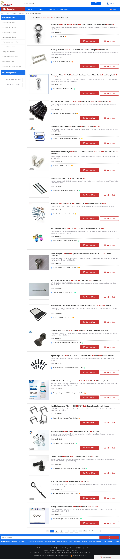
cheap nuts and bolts (8, 51)
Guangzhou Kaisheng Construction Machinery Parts (69, 468)
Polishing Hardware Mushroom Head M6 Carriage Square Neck (80, 50)
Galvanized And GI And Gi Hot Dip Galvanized (78, 203)
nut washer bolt (51, 542)
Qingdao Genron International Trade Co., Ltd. (66, 138)
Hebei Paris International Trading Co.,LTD (65, 190)
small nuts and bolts (8, 22)
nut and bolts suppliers (9, 27)
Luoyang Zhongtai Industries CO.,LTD (64, 113)
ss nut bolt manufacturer (36, 542)
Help (66, 548)
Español (61, 550)
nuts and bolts (109, 542)
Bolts (27, 13)
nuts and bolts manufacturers (11, 66)
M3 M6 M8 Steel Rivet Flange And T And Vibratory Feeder (80, 381)
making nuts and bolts (9, 37)
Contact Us (60, 548)
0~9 (89, 553)
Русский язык (54, 550)
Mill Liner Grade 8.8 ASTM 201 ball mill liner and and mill (81, 101)
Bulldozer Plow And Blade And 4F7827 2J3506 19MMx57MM (79, 331)
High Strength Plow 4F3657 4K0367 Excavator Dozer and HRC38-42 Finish (82, 356)
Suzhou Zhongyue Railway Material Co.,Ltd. (66, 518)
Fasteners (21, 13)
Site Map (72, 548)
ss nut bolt (23, 542)
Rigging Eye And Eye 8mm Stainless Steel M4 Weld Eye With (83, 25)
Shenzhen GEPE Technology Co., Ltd (64, 443)
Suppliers (52, 9)
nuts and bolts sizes (8, 47)
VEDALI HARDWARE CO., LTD (62, 62)
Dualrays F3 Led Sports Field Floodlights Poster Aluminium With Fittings (81, 305)
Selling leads (64, 9)
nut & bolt (15, 542)
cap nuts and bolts (8, 61)
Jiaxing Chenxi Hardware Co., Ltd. (63, 292)
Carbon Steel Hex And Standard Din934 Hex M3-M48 (75, 431)
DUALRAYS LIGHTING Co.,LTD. (62, 317)
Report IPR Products (13, 85)
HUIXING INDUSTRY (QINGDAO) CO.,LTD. (65, 493)
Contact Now (89, 41)
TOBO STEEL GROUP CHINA (61, 165)
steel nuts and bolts (96, 542)
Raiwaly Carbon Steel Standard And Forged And (74, 507)
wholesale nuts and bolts (10, 56)
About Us (53, 548)
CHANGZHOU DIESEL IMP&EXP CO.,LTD (65, 267)
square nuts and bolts (9, 32)
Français (45, 550)
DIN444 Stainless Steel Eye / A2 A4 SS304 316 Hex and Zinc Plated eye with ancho (84, 153)
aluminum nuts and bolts (10, 42)
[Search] (98, 531)
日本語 (67, 550)
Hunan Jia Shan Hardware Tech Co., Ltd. (65, 418)
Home (30, 9)
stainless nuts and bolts (65, 542)
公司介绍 (78, 548)
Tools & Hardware (11, 13)
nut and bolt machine (81, 542)
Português (74, 550)
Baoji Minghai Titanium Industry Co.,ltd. (65, 240)
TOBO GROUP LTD (58, 36)
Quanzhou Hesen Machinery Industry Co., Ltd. (67, 342)
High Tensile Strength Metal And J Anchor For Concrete (76, 280)
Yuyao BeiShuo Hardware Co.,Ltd (63, 89)
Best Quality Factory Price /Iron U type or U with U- (76, 127)
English (113, 9)
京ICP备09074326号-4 (78, 556)
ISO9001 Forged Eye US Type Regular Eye (70, 481)
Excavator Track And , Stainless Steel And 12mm (75, 456)
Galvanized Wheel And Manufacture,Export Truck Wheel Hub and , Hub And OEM (84, 76)
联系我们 (85, 548)
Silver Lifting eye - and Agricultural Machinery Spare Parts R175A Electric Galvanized (81, 255)
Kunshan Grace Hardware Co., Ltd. (63, 214)
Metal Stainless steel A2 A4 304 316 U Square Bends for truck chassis (80, 406)
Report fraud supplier (13, 80)
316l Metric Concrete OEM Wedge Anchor (68, 178)
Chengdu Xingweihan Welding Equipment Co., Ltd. (68, 393)
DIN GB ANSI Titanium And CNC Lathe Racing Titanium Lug (77, 229)
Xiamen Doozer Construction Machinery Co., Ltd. (68, 368)
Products (40, 9)
